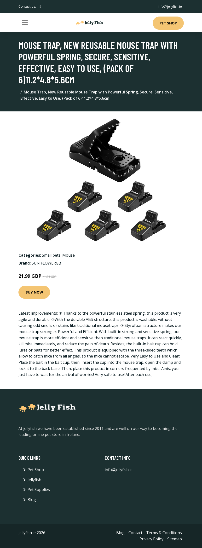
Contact (135, 532)
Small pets (51, 255)
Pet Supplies (39, 489)
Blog (32, 499)
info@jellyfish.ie (170, 6)
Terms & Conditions (164, 532)
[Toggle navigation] (24, 22)
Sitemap (174, 539)
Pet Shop (168, 23)
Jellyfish (34, 479)
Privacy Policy (151, 539)
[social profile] (40, 6)
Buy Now (34, 292)
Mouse (68, 255)
